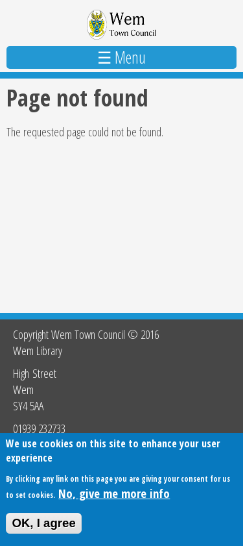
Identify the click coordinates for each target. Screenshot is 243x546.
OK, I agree (44, 523)
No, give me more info (114, 493)
